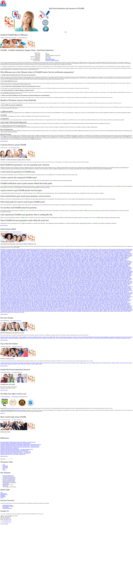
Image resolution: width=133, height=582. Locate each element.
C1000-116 (78, 289)
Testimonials (2, 495)
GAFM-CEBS (38, 270)
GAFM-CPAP (83, 276)
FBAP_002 (67, 295)
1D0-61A (64, 310)
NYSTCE (66, 311)
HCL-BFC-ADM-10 (70, 250)
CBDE (121, 307)
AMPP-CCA (2, 261)
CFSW (100, 308)
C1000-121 (88, 289)
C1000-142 (35, 277)
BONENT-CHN (45, 284)
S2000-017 (38, 290)
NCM (65, 256)
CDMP (57, 277)
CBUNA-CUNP (7, 282)
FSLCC (68, 307)
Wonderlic (79, 309)
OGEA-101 (103, 253)
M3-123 (95, 293)
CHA (51, 286)
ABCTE (89, 307)
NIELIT (109, 362)
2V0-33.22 (82, 296)
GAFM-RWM (48, 268)
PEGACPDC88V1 (117, 296)
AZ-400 (99, 300)
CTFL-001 (116, 261)
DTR (49, 282)
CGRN (42, 279)
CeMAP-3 (126, 254)
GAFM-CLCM (76, 275)
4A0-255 (85, 291)
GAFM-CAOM (106, 267)
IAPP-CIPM (53, 282)
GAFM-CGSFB (35, 271)
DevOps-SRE (30, 292)
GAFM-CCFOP (125, 268)
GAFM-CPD (111, 276)
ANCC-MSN (15, 291)
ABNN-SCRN (105, 283)
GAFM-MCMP (94, 265)
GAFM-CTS (8, 265)
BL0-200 (118, 283)
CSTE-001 (22, 312)
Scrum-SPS (111, 297)
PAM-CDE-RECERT (105, 293)
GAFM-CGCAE (15, 271)
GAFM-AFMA (67, 266)
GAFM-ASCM (81, 264)
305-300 (124, 283)
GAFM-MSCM (88, 267)
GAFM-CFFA (118, 270)
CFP (77, 262)
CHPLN (90, 261)
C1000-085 (64, 289)
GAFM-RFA (15, 268)
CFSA (54, 310)
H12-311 (92, 300)
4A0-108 (105, 309)
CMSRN (55, 283)
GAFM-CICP (39, 274)
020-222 (83, 310)
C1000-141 (77, 280)
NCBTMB (39, 281)
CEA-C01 (102, 255)
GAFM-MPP (50, 267)
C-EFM (114, 252)
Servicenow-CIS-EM (40, 254)
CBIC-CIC (69, 283)
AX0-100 (9, 311)
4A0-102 (90, 309)
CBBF (118, 307)
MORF (44, 297)
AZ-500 (24, 301)
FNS (111, 308)
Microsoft (53, 362)
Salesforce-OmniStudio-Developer (26, 299)
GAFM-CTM (121, 264)
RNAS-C (71, 286)
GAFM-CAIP (44, 267)
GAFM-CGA (3, 271)
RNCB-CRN (124, 288)
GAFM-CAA (128, 266)
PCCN (122, 286)
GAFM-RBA (2, 268)
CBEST (56, 304)
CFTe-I (98, 256)
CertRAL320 (10, 260)
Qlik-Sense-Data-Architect (122, 280)
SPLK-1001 (99, 303)
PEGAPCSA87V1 (46, 301)
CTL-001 (64, 292)
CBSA (124, 307)
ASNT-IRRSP (8, 250)
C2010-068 (19, 290)
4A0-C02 (96, 301)
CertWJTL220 (120, 258)
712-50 (28, 251)
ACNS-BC (94, 287)
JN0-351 (106, 295)
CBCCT (113, 255)
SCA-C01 (25, 302)
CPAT (15, 309)
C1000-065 (61, 290)
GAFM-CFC (106, 270)
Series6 (1, 312)
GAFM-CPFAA (14, 263)
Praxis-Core (115, 310)
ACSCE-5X (107, 307)
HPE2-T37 (46, 298)
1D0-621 (8, 309)
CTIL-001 (68, 292)
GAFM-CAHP (33, 267)
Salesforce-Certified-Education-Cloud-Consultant (108, 298)
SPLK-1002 (2, 304)
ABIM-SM (76, 256)
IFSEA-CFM (76, 286)
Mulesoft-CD (89, 304)
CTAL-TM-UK (117, 311)
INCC (49, 362)
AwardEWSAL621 (34, 258)
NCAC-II (71, 277)
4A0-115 (71, 291)
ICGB (91, 310)
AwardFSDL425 (11, 258)
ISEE (119, 310)
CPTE (12, 262)
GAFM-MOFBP (3, 267)
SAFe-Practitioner (125, 282)
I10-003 (58, 311)
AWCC (25, 262)
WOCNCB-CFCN (10, 289)
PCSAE (37, 283)
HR (68, 362)
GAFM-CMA (110, 275)
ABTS (129, 256)
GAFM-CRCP (110, 263)
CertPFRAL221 (64, 259)
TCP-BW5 (6, 310)
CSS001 (32, 252)
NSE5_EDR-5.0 (66, 291)
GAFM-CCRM (73, 269)
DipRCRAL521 (17, 260)
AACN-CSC (58, 282)
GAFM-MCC (76, 265)
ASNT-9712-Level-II (103, 249)
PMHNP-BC (107, 288)
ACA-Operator (9, 294)
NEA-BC (70, 287)
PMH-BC (23, 257)
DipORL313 (58, 259)
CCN (65, 283)
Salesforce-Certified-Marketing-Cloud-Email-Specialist (104, 299)
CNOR (67, 285)
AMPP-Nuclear (3, 253)
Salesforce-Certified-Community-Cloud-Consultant (115, 303)
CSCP (78, 253)
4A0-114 (17, 286)
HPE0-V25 (71, 285)
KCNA (73, 281)
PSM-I (18, 297)
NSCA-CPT (25, 286)
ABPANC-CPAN (3, 286)
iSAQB (22, 363)
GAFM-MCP (100, 265)
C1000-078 (130, 286)
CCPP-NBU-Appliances (118, 253)
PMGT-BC (87, 254)
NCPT (87, 251)
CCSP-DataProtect (44, 260)
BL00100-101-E (76, 291)
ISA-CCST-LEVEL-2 (89, 252)
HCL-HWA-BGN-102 (45, 250)
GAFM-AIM (78, 266)
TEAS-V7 (29, 297)
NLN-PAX (75, 307)
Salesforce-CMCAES (86, 293)
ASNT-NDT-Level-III (128, 249)
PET (69, 290)
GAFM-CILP (91, 274)
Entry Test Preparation (6, 396)
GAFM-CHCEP (78, 271)
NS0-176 (64, 303)
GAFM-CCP (54, 269)
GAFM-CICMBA (33, 274)
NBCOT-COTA (85, 279)
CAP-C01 (14, 252)
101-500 (47, 299)
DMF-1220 (40, 303)
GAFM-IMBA (54, 265)
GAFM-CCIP (11, 269)
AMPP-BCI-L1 (66, 260)
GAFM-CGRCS (29, 271)
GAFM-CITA (41, 275)
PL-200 (44, 300)
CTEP (30, 278)
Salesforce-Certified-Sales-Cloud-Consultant (123, 299)
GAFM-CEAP (32, 270)
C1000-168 (126, 289)
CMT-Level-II (34, 303)
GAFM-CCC (83, 268)
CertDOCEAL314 (45, 259)
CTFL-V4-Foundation (11, 286)
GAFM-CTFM (115, 264)
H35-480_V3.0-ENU (21, 296)
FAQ (4, 468)
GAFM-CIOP (128, 274)
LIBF (58, 362)
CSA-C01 (106, 255)
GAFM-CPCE (99, 276)
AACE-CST (13, 277)
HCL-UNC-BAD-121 (78, 249)
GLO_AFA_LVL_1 (106, 265)
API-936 (51, 278)
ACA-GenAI (97, 255)
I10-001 (55, 311)
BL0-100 (89, 291)
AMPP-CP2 (55, 260)
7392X (64, 308)
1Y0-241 (48, 297)
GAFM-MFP (49, 266)
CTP (39, 287)
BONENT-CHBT (62, 278)
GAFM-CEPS (77, 270)
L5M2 (44, 292)
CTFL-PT (115, 291)
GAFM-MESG (125, 265)
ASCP (100, 362)
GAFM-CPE (117, 276)
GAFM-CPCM (106, 276)
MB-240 (46, 308)
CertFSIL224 (106, 257)
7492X (67, 308)
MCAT (53, 304)
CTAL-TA (36, 311)
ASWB (108, 310)
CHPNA (40, 283)
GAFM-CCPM (60, 269)
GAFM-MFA (11, 266)
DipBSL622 (111, 257)
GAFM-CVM (18, 265)
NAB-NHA (31, 289)
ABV (21, 286)
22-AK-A (82, 255)
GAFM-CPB (89, 276)
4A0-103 (93, 309)
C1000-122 (28, 252)
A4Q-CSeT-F (40, 252)
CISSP (118, 290)
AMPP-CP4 (113, 251)
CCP (100, 261)
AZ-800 (120, 300)
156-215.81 (31, 298)
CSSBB (33, 310)
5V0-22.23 (41, 296)
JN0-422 (98, 295)
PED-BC (113, 254)
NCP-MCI (76, 261)
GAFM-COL (59, 276)
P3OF (130, 262)
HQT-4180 (56, 291)
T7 (57, 309)
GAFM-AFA (54, 266)
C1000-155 (116, 289)
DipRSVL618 (41, 258)
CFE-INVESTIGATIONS (41, 299)
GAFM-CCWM (97, 269)
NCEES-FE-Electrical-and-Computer (15, 298)
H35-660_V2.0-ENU (29, 296)
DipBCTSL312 (17, 259)
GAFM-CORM (71, 276)
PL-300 (83, 300)
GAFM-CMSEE (28, 276)
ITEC (121, 362)
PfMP (39, 280)
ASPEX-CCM (43, 256)
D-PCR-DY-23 (50, 291)
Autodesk (36, 363)
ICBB (52, 311)
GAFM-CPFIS (20, 263)
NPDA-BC (77, 288)
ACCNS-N (104, 254)
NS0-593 (111, 296)
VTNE (23, 308)
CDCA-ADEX (25, 280)
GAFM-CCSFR (85, 269)
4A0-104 (97, 309)
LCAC (54, 287)
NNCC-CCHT (66, 288)
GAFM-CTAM (98, 264)
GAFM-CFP (124, 270)
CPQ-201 (83, 301)
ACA (39, 256)
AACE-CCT (7, 277)
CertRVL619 (46, 258)
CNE (41, 262)
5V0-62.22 (45, 296)
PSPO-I (68, 298)
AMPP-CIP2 (83, 260)
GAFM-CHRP (3, 274)
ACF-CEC (52, 280)
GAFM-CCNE (43, 269)
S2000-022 (52, 290)
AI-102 (110, 300)
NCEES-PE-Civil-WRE (72, 284)
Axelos (127, 362)
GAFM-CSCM (25, 264)
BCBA (67, 257)
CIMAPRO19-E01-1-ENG (26, 303)
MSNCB (114, 308)
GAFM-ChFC (118, 271)
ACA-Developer (53, 299)
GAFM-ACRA (43, 266)
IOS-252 (92, 293)
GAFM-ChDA (83, 271)
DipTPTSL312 (11, 259)
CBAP (73, 308)
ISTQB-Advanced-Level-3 (40, 310)
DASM (24, 298)
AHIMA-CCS (80, 251)
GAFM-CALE (56, 267)
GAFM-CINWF (116, 274)
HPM (68, 256)
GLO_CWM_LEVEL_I (33, 304)
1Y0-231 (31, 295)
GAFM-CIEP (56, 274)
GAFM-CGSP (41, 271)
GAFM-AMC (114, 266)
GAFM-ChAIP (53, 271)
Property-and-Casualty (31, 309)
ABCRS (125, 256)
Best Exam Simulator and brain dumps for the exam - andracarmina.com (15, 443)
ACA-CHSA (11, 288)
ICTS (70, 311)
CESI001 (94, 256)
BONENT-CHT (91, 279)
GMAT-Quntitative (83, 304)
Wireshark (93, 362)
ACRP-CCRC (63, 282)
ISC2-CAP (120, 281)
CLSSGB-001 (110, 261)
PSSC (40, 255)
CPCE (78, 284)
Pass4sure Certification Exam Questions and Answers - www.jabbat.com (15, 452)
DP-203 (35, 298)
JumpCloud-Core (24, 287)
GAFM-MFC (25, 266)
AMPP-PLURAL (48, 261)
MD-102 (61, 294)
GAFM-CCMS (37, 269)
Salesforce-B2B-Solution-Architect (91, 297)
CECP (99, 293)
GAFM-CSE (36, 264)
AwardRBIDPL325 (113, 258)
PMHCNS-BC (102, 288)
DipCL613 (33, 259)
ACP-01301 (69, 282)
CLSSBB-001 (123, 251)
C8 (118, 279)
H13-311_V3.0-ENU (7, 296)
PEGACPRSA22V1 (49, 262)
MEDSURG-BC (53, 288)
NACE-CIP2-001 (19, 284)
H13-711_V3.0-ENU (112, 295)
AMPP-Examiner (22, 261)
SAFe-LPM (50, 294)
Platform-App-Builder (122, 304)
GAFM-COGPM (47, 276)
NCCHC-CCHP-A (60, 288)
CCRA (44, 307)
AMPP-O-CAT (65, 261)
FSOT (18, 253)
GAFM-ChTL (14, 274)
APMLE (39, 282)
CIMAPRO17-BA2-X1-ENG (11, 308)
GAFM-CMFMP (3, 276)
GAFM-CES (83, 270)
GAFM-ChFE (129, 271)
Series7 (94, 277)
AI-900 (63, 304)
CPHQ (84, 251)
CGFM (83, 262)
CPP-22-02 (41, 304)
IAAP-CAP (123, 296)
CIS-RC (112, 253)
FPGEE (57, 286)
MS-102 (65, 294)
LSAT (109, 309)
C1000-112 (74, 289)
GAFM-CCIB (6, 269)
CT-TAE (59, 295)
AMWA (37, 362)
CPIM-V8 (2, 263)
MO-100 (56, 297)
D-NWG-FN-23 (33, 291)
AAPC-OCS (126, 262)
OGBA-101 (105, 291)
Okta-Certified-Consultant (109, 284)
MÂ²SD (108, 256)
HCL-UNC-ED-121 (53, 250)
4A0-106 (125, 311)
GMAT (105, 304)
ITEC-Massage (87, 281)
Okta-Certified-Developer (105, 294)
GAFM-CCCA (88, 268)
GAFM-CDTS (20, 270)
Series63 (89, 253)
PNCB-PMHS (113, 288)
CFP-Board (113, 362)
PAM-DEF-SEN (68, 300)
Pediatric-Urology (3, 257)
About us (4, 469)
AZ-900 (80, 300)
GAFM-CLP (105, 275)
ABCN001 (86, 256)
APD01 (111, 307)
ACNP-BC (94, 285)
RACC (61, 362)
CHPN (7, 288)
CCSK (57, 287)
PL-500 (106, 300)
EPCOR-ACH (14, 255)
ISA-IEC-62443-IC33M (87, 277)
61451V (53, 286)
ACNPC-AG (129, 283)
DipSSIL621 (28, 259)
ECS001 (104, 256)
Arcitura (40, 363)
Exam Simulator (3, 493)
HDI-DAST (61, 253)
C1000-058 (55, 289)
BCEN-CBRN (119, 252)
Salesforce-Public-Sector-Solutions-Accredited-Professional (85, 290)
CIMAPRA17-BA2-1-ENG (94, 302)
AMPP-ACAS (127, 260)
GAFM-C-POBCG (68, 263)
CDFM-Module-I (34, 250)
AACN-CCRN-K (75, 287)
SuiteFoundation (68, 297)
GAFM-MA (60, 265)
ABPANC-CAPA (33, 281)
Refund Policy (3, 496)
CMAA (98, 262)
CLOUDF (112, 311)
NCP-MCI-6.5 (74, 297)
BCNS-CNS (78, 283)
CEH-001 (130, 309)
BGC (90, 362)
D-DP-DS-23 (102, 282)
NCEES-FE (26, 283)
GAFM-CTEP (109, 264)
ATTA (58, 308)
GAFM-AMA (101, 266)
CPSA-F (31, 287)
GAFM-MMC (96, 266)
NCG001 (112, 256)
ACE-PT (48, 302)
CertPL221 (96, 259)
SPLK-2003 (111, 293)
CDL (33, 284)
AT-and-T (77, 362)
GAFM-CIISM (80, 274)
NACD (36, 252)
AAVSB (1, 362)
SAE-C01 (28, 254)
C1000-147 (111, 289)
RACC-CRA (129, 281)
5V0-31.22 (101, 283)
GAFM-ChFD (124, 271)
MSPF (122, 301)
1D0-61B (105, 311)
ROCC (122, 256)
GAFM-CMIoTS (10, 276)
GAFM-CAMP (94, 267)
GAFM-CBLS (20, 268)
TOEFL (49, 311)
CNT (120, 256)
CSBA (41, 307)
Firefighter (21, 309)
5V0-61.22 (54, 296)
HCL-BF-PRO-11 (51, 249)
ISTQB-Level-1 (4, 311)
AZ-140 (62, 251)
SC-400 (51, 301)
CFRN (53, 284)
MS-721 (57, 294)
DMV (19, 287)
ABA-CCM (53, 256)
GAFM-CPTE (86, 263)
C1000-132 (125, 284)
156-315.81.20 (12, 295)
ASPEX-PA (48, 256)
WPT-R (128, 308)
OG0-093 (37, 302)
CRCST (68, 262)
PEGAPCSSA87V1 (81, 297)
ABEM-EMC (87, 308)
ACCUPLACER (16, 312)
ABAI (36, 256)
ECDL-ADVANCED (124, 309)
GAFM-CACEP (10, 267)
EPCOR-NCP (8, 255)
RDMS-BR (122, 255)
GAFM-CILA (85, 274)
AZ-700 (32, 300)
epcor (31, 362)
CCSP (109, 251)
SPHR (51, 309)
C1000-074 (59, 289)
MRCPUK (28, 363)
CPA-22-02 (118, 309)
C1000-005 (51, 281)
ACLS (76, 251)
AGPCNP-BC (18, 257)
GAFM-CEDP (55, 270)
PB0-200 (62, 311)
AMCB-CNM (58, 285)
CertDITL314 (9, 253)
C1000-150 (66, 290)
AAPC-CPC (46, 279)
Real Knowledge (6, 507)
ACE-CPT (122, 285)
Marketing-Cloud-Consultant (18, 302)
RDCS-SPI (25, 256)
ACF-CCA (31, 280)
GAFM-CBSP (53, 268)
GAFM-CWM (24, 265)
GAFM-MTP (124, 267)
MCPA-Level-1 (90, 283)
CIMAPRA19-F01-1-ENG (5, 303)
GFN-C (19, 262)
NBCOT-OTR (38, 285)
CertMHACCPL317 (4, 259)
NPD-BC (67, 279)
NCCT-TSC (2, 281)
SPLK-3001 (127, 303)
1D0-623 (24, 295)
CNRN (86, 287)
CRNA (129, 290)
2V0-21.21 (74, 304)
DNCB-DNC (98, 277)
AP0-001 (86, 309)
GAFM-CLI (100, 275)
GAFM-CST (87, 264)
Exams (15, 346)
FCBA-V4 (126, 261)
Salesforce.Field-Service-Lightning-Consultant (21, 300)
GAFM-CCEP (112, 268)
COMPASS (69, 309)
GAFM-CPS (80, 263)
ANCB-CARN (68, 281)
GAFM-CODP (40, 276)
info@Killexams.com (7, 519)
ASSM (54, 294)
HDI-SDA (20, 282)
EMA (12, 363)
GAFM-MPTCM (62, 267)
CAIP (63, 262)
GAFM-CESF (88, 270)
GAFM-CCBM (71, 268)
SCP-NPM (77, 295)
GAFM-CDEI (120, 269)
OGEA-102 (108, 253)
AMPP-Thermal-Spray (115, 260)
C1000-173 (9, 290)
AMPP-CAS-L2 (15, 261)
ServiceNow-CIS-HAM (118, 297)
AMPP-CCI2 (58, 251)
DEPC (49, 295)
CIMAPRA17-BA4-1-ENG (115, 302)
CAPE (80, 256)
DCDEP (102, 278)
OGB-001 (101, 291)
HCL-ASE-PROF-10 (37, 249)
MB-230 (59, 304)
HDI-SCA (63, 257)
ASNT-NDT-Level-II (120, 249)
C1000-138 (99, 285)
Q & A (1, 492)
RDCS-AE (11, 256)
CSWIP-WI (47, 280)
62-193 (59, 309)
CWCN (44, 252)
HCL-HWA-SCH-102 (69, 249)
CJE (43, 298)
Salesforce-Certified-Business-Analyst (91, 298)
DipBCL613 (23, 259)
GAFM (13, 362)
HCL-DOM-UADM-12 (95, 250)
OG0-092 (36, 278)
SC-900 (11, 279)
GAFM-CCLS (17, 269)
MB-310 (33, 302)
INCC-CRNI (31, 288)
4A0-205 (60, 287)
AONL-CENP (105, 287)
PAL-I (54, 298)
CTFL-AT (119, 291)
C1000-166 (121, 289)
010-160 (101, 296)
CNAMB (14, 284)
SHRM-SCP (38, 279)
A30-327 (129, 311)
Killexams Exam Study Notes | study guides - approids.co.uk (13, 454)
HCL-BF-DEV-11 (3, 249)
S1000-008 (115, 281)
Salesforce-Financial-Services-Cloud (57, 293)
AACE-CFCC (18, 277)
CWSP (129, 254)
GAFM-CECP (49, 270)
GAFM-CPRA (75, 263)
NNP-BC (54, 279)
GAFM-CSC (19, 264)
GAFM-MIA (72, 266)
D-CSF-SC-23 (54, 257)
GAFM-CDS (14, 270)
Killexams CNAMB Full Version (52, 60)
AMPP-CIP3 (127, 252)
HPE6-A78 (86, 295)
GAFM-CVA (13, 265)
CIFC (86, 283)
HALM (1, 254)
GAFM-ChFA (112, 271)
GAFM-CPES (128, 276)
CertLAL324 (28, 258)
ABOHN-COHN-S (49, 285)
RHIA (67, 310)
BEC (62, 309)
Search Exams (5, 465)
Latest (17, 231)
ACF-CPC (56, 280)
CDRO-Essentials (104, 285)
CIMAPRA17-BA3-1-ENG (104, 302)
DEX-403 (118, 301)
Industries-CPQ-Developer (87, 303)
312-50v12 (40, 298)
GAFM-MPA (16, 267)
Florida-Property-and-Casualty (85, 286)
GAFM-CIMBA (103, 274)
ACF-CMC (35, 280)
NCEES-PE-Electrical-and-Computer (42, 286)
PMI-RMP (42, 253)
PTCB (12, 309)
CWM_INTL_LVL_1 (4, 266)
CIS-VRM (130, 293)
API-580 (8, 279)
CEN (44, 277)
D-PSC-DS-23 (44, 291)
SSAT (83, 309)
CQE (11, 284)
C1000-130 (107, 289)
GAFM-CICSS (51, 274)
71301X (97, 296)
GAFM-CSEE (41, 264)
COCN (120, 282)
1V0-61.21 (86, 296)
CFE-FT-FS (53, 302)
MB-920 (69, 304)
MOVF (121, 311)
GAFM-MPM (39, 267)
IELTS (11, 312)
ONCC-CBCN (124, 287)
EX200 (8, 284)
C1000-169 (45, 289)
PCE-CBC (96, 283)
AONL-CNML (17, 285)
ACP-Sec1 (65, 302)
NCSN (31, 262)
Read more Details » (4, 141)
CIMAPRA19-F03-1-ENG (16, 303)
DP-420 (22, 294)
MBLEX (113, 285)
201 (12, 311)
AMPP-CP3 (60, 260)
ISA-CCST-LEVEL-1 (81, 252)
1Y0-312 (76, 300)
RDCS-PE (20, 256)
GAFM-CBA (129, 267)
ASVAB (125, 286)
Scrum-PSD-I (106, 297)
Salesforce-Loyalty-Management (22, 293)
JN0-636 (102, 295)
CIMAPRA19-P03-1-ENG (69, 301)
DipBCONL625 (117, 257)
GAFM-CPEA (122, 276)
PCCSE (6, 278)
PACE (44, 283)
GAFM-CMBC (117, 275)
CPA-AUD (4, 309)
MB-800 (55, 301)
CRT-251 (48, 307)
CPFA (18, 309)
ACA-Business (92, 255)
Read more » (2, 413)
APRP (4, 255)
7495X (70, 308)
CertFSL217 (126, 258)
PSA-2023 (35, 295)
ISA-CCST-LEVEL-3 (98, 252)
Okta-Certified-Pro (74, 303)
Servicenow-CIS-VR (36, 307)
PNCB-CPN (119, 288)
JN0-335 (52, 283)
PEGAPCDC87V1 (11, 292)
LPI (70, 362)
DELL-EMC (65, 362)
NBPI (87, 260)
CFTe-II (101, 256)
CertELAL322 (17, 258)
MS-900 (6, 298)
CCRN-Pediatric (49, 257)
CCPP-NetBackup (95, 257)
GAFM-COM (65, 276)
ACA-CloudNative (59, 302)
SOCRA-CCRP (43, 287)
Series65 (81, 253)
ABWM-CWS (89, 285)
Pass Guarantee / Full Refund (8, 506)
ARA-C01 (113, 294)
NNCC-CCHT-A (69, 278)
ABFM (92, 307)
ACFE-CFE (42, 251)
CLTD (54, 285)
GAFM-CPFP (26, 263)
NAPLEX (64, 286)
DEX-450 (10, 302)
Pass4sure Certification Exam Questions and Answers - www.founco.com (15, 451)
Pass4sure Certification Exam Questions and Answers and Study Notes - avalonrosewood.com (19, 445)
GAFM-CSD (31, 264)
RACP (79, 307)
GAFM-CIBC (20, 274)
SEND (57, 303)
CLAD (59, 257)
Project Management (15, 396)
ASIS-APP (56, 278)
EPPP (80, 279)
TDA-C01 (121, 294)
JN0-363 (92, 281)
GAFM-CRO (2, 264)
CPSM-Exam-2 (103, 281)
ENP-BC (47, 288)
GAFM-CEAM (26, 270)
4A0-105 (101, 309)
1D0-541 (101, 311)
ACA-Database (3, 294)
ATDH (45, 251)
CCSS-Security (126, 253)
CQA (108, 311)
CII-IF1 (105, 251)
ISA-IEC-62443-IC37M (71, 252)
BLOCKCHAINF (92, 296)
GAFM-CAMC (82, 267)
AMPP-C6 (37, 261)
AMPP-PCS (28, 260)
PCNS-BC (88, 288)
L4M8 (41, 292)
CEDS (113, 278)
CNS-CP (15, 288)
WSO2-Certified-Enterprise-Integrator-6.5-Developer (81, 282)
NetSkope (22, 362)
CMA (95, 262)
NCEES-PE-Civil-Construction (98, 284)
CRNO (38, 262)
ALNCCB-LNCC (72, 279)
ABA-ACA (71, 256)
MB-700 (42, 282)
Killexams (6, 523)
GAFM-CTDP (103, 264)
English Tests (22, 396)
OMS (29, 262)
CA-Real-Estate (9, 252)
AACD (46, 282)
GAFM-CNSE (34, 276)
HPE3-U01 (91, 295)
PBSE (82, 256)
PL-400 (30, 301)
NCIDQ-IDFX (88, 278)
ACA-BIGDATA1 (35, 301)
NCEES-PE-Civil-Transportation (61, 284)
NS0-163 (121, 290)
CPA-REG (35, 282)
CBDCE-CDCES (45, 281)
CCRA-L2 (27, 294)
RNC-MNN (129, 288)
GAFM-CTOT (127, 264)
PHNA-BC (93, 288)
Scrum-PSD (101, 297)
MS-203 (79, 301)
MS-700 (44, 302)
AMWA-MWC (3, 279)
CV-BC (72, 290)
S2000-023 (56, 290)
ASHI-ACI (28, 250)
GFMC (36, 255)
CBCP (55, 252)
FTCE (25, 309)
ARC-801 (73, 292)
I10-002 (97, 310)
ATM (8, 291)
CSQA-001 (59, 262)
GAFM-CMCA (123, 275)
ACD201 (102, 279)
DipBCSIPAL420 (99, 258)
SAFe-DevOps (23, 285)
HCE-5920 (60, 291)
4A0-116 (31, 282)
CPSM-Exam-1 (110, 281)
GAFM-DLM (30, 265)
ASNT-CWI (3, 250)
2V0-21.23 (77, 296)
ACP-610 (63, 285)
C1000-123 (93, 289)
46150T (103, 300)
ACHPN (117, 282)
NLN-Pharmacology (24, 289)
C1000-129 (102, 289)
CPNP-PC (21, 253)
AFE (65, 262)
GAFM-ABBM (31, 266)
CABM (71, 262)
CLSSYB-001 (3, 252)
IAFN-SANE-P (3, 289)
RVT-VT (28, 256)
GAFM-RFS (26, 268)
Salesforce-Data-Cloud (128, 292)
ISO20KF (38, 297)
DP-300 (76, 301)
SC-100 (26, 279)
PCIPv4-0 (97, 282)
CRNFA (27, 288)
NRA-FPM (124, 308)
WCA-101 (89, 257)
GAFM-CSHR (47, 264)
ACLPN (89, 287)
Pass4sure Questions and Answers (13, 408)
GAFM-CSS (75, 264)
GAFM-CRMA (121, 263)
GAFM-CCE (100, 268)
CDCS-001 (33, 286)
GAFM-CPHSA (32, 263)
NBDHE (27, 255)
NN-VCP (15, 262)
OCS (89, 262)
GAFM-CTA (92, 264)
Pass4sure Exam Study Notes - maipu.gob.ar (9, 448)
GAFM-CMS (22, 276)
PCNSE (27, 298)
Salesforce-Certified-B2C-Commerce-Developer (65, 299)
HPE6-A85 (74, 253)
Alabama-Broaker (68, 255)
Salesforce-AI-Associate (98, 292)
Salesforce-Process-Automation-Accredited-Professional (39, 293)
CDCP (9, 263)
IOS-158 (18, 252)
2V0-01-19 (55, 308)
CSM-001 (24, 278)
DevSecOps (25, 292)
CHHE (51, 279)
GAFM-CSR (70, 264)
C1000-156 (40, 289)
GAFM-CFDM (112, 270)
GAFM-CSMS (59, 264)
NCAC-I (67, 277)
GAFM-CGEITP (22, 271)
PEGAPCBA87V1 (125, 291)
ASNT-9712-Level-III (111, 249)
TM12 (23, 291)
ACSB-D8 (7, 295)
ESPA (130, 362)
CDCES (34, 262)
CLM (124, 252)
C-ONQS (65, 252)
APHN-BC (40, 284)
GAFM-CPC (94, 276)
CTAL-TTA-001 (42, 311)
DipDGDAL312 (70, 259)
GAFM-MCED (82, 265)
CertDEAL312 (38, 259)
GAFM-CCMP (31, 269)
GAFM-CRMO (128, 263)
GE (30, 255)
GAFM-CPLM (44, 263)
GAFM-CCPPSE (66, 269)
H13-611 (63, 279)
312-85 (46, 295)
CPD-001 (47, 309)
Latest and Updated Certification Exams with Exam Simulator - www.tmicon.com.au (17, 442)
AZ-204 (123, 300)
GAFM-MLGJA (84, 266)
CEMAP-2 (80, 285)
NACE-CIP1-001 (62, 277)
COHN (100, 254)
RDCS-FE (16, 256)
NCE (1, 287)
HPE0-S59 (72, 295)
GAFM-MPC (27, 267)
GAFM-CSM (53, 264)
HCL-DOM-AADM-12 (113, 250)
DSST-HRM (107, 308)
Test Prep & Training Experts (8, 475)
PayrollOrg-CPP (104, 261)
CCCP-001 (35, 308)
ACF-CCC (61, 280)
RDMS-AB (117, 255)
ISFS (46, 311)
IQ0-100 (29, 310)
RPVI (110, 255)
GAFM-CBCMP (9, 268)
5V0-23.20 (59, 296)
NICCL (6, 263)
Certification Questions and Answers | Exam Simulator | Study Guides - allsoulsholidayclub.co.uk (20, 444)
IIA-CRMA (48, 278)
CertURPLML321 (102, 259)
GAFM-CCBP (77, 268)
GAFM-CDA (103, 269)
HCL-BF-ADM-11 (86, 250)
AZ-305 (72, 300)
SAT (111, 309)
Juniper (84, 362)
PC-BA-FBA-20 (106, 296)
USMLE (8, 312)
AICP (129, 280)
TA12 (65, 309)
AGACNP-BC (49, 287)
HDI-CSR (111, 252)
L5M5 (50, 292)
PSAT (14, 304)
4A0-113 (33, 283)
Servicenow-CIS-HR (10, 307)
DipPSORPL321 (123, 259)
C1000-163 (121, 254)
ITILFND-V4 (7, 262)
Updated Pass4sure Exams (7, 505)
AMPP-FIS (96, 260)
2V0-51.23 (68, 296)
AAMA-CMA (64, 307)
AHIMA (33, 362)
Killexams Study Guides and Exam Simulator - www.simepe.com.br (14, 450)
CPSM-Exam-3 (97, 281)
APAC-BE (53, 251)
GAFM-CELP (66, 270)
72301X (93, 291)
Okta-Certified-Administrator (94, 294)
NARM (81, 362)
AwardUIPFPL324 (3, 258)
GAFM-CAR (118, 267)
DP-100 (62, 301)
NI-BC (97, 254)
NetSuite (73, 362)
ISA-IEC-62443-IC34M (78, 277)
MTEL (26, 310)
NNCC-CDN (72, 288)
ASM (66, 304)
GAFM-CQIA (92, 263)
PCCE (12, 282)
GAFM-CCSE (79, 269)
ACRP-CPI (110, 279)
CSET (111, 310)
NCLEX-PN (16, 281)
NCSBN (124, 362)
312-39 (5, 285)
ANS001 (90, 256)
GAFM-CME (129, 275)
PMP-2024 (99, 290)
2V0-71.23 (73, 296)
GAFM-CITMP (47, 275)
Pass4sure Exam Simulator (21, 410)
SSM (34, 299)
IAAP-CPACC (36, 294)
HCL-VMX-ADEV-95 (62, 250)
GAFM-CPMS (61, 263)
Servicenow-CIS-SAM (27, 307)
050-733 (76, 308)
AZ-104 (113, 300)
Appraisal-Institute (7, 362)
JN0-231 (30, 284)
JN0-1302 (111, 301)
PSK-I (65, 298)
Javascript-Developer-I (38, 300)
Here (15, 37)
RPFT (27, 278)
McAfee (97, 362)
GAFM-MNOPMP (121, 266)
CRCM (47, 310)
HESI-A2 (52, 307)
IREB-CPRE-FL (82, 261)
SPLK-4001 (116, 293)
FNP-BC (116, 254)
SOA (18, 362)
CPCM (101, 262)
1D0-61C (28, 311)
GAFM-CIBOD (26, 274)
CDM (36, 284)
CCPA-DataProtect (29, 257)
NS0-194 (68, 303)
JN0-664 (94, 295)
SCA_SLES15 (122, 279)
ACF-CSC (42, 280)
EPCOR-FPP (20, 255)
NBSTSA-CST (3, 284)
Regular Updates (6, 483)
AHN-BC (43, 285)
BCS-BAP (77, 294)
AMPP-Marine (101, 260)
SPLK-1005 (27, 291)
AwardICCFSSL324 (70, 258)
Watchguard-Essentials (57, 281)
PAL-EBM (125, 281)
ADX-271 (80, 303)
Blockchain (42, 362)
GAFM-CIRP (30, 275)
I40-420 (73, 310)
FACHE (82, 254)
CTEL (23, 310)
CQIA (121, 283)
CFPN (4, 288)
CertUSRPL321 (116, 259)
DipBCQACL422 (106, 258)
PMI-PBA (14, 253)
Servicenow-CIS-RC (18, 307)
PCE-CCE (18, 283)
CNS (28, 287)
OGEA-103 (94, 253)
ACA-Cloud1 (102, 307)
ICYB (5, 312)
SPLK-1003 (92, 301)
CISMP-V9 (48, 283)
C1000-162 (48, 277)
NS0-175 (60, 303)
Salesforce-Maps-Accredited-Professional (8, 293)
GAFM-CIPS (19, 275)
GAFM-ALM (90, 266)
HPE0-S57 (45, 304)
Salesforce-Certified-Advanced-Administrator (13, 280)
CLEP (10, 310)
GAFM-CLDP (95, 275)
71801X (96, 291)
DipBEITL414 (23, 260)
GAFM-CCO (48, 269)
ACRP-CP (126, 285)
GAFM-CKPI (59, 275)
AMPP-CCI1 (67, 251)
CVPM (68, 286)
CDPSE (1, 282)
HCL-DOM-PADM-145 (60, 249)
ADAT (24, 255)
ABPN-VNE (96, 307)
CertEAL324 (22, 258)
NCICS (57, 253)
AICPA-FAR (52, 277)
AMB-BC (94, 261)
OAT (97, 261)
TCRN (86, 307)
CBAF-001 (117, 284)
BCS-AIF (73, 294)
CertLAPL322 (58, 258)
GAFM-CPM (49, 263)
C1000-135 (85, 253)
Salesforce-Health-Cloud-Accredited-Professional (84, 292)
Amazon (9, 363)
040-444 (87, 310)
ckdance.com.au (8, 521)
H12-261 (41, 302)
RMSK (58, 252)
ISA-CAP (34, 253)
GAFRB (33, 255)
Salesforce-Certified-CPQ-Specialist (77, 298)
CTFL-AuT (110, 291)
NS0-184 (50, 298)
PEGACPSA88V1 (18, 292)
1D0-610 (24, 311)
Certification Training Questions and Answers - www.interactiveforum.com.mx (16, 449)
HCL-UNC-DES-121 (86, 249)
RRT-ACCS (103, 290)
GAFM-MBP (65, 265)
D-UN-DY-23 (38, 291)
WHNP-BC (59, 279)
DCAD (114, 301)
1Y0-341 (128, 251)
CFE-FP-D (4, 283)
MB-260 (40, 294)
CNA (24, 284)
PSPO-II (110, 283)
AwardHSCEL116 (84, 259)
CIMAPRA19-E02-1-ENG (126, 302)
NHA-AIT (4, 291)
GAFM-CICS (44, 274)
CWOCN (29, 279)
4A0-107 (30, 308)
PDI (27, 301)
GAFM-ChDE (89, 271)
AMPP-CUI (101, 257)
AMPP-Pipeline (107, 260)
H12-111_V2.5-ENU (4, 300)
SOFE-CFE (117, 262)
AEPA (12, 310)
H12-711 (7, 304)
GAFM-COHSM (54, 276)
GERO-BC (109, 254)
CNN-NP (74, 278)
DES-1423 (19, 308)
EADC (76, 302)
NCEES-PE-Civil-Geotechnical (86, 284)
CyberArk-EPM (52, 254)
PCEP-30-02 (112, 282)
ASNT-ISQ (13, 250)
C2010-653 (28, 290)
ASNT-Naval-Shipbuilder (21, 250)
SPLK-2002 (115, 279)
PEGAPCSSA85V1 (4, 302)
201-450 (103, 277)
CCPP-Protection (47, 253)
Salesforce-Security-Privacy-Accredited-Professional (113, 292)
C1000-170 (9, 283)
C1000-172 (4, 290)
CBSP (14, 294)
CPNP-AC (11, 281)
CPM (30, 283)
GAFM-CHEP (106, 271)
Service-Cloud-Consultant (103, 301)
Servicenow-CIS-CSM (96, 278)
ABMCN (46, 362)
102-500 (114, 283)
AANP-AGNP (81, 287)
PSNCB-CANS (36, 251)
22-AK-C (86, 255)
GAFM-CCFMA (118, 268)
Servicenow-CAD (7, 254)
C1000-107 (69, 289)
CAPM (86, 261)
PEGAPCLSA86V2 (59, 298)
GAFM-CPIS (38, 263)
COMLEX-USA (129, 296)
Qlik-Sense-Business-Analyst (85, 280)
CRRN (33, 278)
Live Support (5, 467)
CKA (17, 282)
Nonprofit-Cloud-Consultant (52, 300)
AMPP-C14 (28, 261)
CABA (2, 310)
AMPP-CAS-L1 (9, 261)
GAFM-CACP (21, 267)
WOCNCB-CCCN (50, 252)
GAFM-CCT (91, 269)
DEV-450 (108, 304)
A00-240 (115, 304)
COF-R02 (117, 294)
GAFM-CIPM (8, 275)
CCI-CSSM (37, 288)
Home (4, 464)
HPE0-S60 (81, 295)
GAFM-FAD (42, 265)
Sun (87, 362)
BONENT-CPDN (37, 260)
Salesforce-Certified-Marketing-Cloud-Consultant (84, 299)
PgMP (9, 257)
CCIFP (15, 254)
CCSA (18, 311)
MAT (131, 253)
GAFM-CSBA (14, 264)
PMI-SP (60, 310)
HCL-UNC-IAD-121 (94, 249)
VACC (61, 252)
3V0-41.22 (36, 296)
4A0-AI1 (81, 291)
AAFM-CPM (119, 265)
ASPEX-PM (33, 254)
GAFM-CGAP (9, 271)
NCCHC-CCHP (61, 283)
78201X (19, 291)
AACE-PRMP (23, 254)
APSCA (114, 307)
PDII (21, 301)
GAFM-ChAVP (59, 271)
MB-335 (31, 294)
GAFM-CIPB (2, 275)
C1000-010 (23, 290)
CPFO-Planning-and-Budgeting (111, 277)
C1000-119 (83, 289)
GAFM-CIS (36, 275)
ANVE (77, 279)
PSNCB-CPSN (81, 281)
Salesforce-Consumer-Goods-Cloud (14, 278)
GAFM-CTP (2, 265)
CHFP (86, 262)
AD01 (60, 307)
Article (23, 37)
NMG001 (116, 256)
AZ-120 (29, 302)
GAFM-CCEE (106, 268)
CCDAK (49, 251)
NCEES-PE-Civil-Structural (13, 338)
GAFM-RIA (37, 268)
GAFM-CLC (70, 275)
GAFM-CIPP (14, 275)
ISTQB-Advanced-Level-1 (87, 311)
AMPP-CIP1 (78, 260)
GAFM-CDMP (127, 269)
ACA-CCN (2, 280)
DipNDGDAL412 (77, 259)
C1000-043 (50, 289)
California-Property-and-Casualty (97, 286)
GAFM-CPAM (77, 276)
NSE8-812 (34, 297)
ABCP (19, 363)
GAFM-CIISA (74, 274)
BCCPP (37, 309)
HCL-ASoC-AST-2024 (12, 249)
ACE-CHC (117, 285)
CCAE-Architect (83, 257)
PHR (24, 281)
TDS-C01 (10, 300)
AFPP (1, 255)
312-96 (39, 295)
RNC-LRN (65, 280)
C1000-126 (97, 289)
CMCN (50, 284)
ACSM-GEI (92, 308)
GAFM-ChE (95, 271)
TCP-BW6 (95, 303)
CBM (75, 262)
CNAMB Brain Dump (49, 59)
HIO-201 (32, 311)
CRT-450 (87, 301)
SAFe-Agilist (45, 294)
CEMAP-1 (111, 290)
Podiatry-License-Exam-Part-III (7, 297)
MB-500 (49, 304)
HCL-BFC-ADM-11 (78, 250)
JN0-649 (106, 279)
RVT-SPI (32, 256)
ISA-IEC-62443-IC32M (119, 278)
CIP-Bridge (91, 260)
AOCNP (83, 283)
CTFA (110, 262)
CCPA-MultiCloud (67, 253)
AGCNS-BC (13, 257)
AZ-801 (73, 280)
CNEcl (44, 262)
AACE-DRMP (24, 277)
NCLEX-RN (88, 300)
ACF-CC (69, 280)
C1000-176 (16, 279)
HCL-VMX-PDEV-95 (28, 249)
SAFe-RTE (74, 283)
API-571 (25, 253)
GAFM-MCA (70, 265)
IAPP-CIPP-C (95, 251)
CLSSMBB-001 (105, 252)
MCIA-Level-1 (100, 304)
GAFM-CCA (65, 268)
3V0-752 (50, 308)
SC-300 (63, 281)
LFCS (112, 304)
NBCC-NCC (119, 308)
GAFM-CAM (68, 267)
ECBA (12, 254)
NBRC (75, 309)
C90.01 (20, 295)
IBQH (25, 362)
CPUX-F (78, 278)
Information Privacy (4, 494)
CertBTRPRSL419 (78, 258)
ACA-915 (121, 262)
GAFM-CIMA (97, 274)
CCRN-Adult (42, 257)
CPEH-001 (44, 303)
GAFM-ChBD (71, 271)
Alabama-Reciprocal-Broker (59, 255)
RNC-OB (33, 279)
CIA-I (20, 311)
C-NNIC (18, 254)
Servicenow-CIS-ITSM (24, 304)
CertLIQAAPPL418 (4, 260)
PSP (121, 310)
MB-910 (77, 304)
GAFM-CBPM (31, 268)
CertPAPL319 (52, 258)
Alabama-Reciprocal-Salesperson (47, 255)
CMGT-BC (21, 281)
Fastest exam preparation (7, 508)
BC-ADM (97, 288)
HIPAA (105, 362)
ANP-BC (97, 308)
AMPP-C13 (42, 261)
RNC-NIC (28, 281)
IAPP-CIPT (71, 257)
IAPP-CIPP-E (97, 279)
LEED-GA (95, 304)
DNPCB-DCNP (42, 288)
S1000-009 (33, 290)
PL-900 (40, 301)
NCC (72, 307)
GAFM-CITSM (54, 275)
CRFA (108, 262)
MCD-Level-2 (18, 294)
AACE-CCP (24, 251)
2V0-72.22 (63, 296)
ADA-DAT (108, 282)
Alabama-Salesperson (76, 255)
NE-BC (76, 281)
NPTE (110, 285)
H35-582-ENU (14, 296)
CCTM (22, 262)
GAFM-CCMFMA (24, 269)
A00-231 (125, 290)
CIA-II (57, 310)
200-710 (54, 309)
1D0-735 (17, 295)
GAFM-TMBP (60, 268)
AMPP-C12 (33, 261)
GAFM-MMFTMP (108, 266)
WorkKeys (56, 307)
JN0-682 (52, 297)
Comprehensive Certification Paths (9, 477)
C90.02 (27, 295)
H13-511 (11, 304)
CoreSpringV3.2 (42, 309)
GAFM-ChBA (65, 271)
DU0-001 (19, 310)
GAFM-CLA (65, 275)
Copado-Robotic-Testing (84, 294)
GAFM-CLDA (82, 275)
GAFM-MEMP (114, 265)
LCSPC (42, 295)
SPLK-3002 (121, 293)
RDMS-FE (127, 255)
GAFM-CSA (8, 264)
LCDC (60, 286)
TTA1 (61, 308)
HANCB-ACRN (99, 287)
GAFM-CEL (60, 270)
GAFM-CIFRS (68, 274)
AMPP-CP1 (50, 260)
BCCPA (93, 310)
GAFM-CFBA (101, 270)
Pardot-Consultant (61, 300)
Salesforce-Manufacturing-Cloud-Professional (73, 293)
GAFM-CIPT (25, 275)
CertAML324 (63, 258)
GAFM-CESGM (95, 270)
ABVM (57, 254)
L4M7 (47, 292)
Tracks (15, 147)
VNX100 (78, 257)
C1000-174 (14, 290)
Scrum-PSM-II (3, 307)
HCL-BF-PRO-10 (44, 249)
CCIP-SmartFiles (62, 254)
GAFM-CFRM (129, 270)
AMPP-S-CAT (71, 261)
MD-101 (14, 297)
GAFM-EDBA (36, 265)
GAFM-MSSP (100, 267)
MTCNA (53, 303)
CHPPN (120, 284)
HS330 (70, 310)
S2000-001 (36, 289)
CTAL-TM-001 (79, 310)
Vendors (12, 147)
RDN (32, 260)
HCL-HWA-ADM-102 (17, 251)
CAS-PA (126, 293)
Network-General (3, 363)
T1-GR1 (82, 307)
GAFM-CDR (9, 270)
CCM (107, 290)
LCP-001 (120, 261)
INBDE (96, 300)
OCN (24, 282)
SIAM (74, 257)
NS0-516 (52, 295)
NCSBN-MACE (17, 289)
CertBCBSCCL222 (92, 258)
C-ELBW (7, 287)
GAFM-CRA (97, 263)
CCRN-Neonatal (36, 257)
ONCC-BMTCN (118, 287)
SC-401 (20, 279)
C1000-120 (14, 283)
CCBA (114, 309)
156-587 (75, 285)
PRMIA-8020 (68, 254)
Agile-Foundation (36, 292)
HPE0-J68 (35, 287)
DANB (115, 290)
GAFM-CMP (16, 276)
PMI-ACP (128, 304)
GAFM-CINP (109, 274)
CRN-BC (23, 288)
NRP (11, 287)
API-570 (69, 294)
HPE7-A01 (72, 251)
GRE (14, 282)
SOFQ (56, 295)
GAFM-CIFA (62, 274)
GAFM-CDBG (115, 269)
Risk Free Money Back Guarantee (9, 481)
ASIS (28, 362)
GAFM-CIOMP (122, 274)
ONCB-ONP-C (83, 288)
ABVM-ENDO (9, 251)
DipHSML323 (91, 259)
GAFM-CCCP (94, 268)
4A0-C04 (125, 301)
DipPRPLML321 (109, 259)
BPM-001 (101, 310)
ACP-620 (84, 285)
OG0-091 (27, 308)
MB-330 (7, 281)
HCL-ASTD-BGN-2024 (104, 250)
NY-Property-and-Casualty (109, 286)
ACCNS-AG (78, 254)
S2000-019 (47, 290)
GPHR (130, 278)
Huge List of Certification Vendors (9, 479)
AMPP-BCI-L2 (72, 260)
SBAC (104, 303)
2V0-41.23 (50, 296)
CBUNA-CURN (129, 279)
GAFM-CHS (8, 274)
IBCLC (10, 291)
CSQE (31, 251)
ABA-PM (61, 256)
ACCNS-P (74, 254)
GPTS (103, 251)
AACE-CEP (2, 277)
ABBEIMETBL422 (124, 257)
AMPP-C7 (122, 260)
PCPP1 (55, 262)
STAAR (73, 311)
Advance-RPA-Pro (70, 302)
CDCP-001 (54, 292)
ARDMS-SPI (23, 252)
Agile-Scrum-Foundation (30, 285)
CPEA (105, 262)
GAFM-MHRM (61, 266)
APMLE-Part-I (92, 254)
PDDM (105, 310)
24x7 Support (5, 485)
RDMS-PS (7, 256)
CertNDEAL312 (52, 259)
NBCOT (117, 362)
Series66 (37, 253)
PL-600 (58, 301)
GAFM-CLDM (89, 275)
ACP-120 (27, 282)
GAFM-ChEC (100, 271)
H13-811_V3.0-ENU (120, 295)
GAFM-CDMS (3, 270)
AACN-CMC (82, 278)
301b (15, 311)
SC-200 (22, 283)
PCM (72, 309)
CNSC (27, 284)
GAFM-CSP (65, 264)
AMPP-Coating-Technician (57, 261)
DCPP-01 (17, 304)
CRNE (103, 308)
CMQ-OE (29, 253)
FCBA (4, 287)
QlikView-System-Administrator (98, 280)
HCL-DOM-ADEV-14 (122, 250)
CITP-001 (92, 262)
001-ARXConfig (96, 311)
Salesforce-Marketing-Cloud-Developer (12, 299)
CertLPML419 (85, 258)
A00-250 (50, 310)
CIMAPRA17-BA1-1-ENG (83, 302)
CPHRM (93, 282)
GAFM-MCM (88, 265)
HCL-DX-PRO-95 (20, 249)
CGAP (80, 262)
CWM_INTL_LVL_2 (18, 266)
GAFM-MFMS (37, 266)
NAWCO (15, 363)
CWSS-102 (53, 253)
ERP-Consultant (61, 297)
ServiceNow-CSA (23, 297)
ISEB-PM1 (79, 311)
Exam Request (5, 466)
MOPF (41, 297)
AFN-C (39, 250)
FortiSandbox (81, 308)
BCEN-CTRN (30, 277)
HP (55, 362)
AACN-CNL (40, 277)
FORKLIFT (49, 303)
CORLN (19, 288)
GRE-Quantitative (41, 308)
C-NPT (29, 286)
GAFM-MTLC (113, 267)
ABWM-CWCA (11, 285)
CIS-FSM (98, 253)
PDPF (100, 251)
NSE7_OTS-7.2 (42, 278)
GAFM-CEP (72, 270)
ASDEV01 (126, 278)
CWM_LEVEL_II (107, 278)
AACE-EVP (118, 251)
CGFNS (15, 310)
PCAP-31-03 (14, 287)
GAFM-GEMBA (48, 265)
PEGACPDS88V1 (3, 292)
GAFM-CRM (115, 263)
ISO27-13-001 (59, 292)
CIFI (123, 261)
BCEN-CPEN (111, 287)
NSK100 (63, 295)
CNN (23, 279)
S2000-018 (42, 290)
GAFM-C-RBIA (104, 263)
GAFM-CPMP (55, 263)
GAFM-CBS (42, 268)
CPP (76, 311)
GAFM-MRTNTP (75, 267)
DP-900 (116, 300)
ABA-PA (57, 256)
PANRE (90, 251)
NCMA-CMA (65, 287)
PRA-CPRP (46, 254)
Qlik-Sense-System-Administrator (110, 280)
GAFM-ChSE (47, 271)
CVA (113, 262)
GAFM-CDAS (109, 269)
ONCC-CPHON (118, 286)
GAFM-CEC (43, 270)
